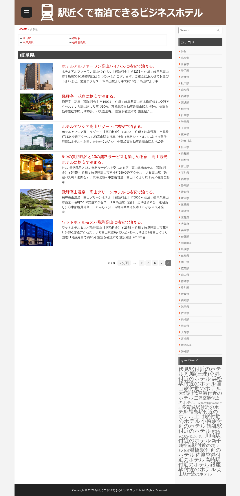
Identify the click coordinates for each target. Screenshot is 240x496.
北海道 (185, 57)
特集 (183, 51)
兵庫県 (185, 230)
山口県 (185, 274)
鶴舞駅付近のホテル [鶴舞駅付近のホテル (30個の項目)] (200, 428)
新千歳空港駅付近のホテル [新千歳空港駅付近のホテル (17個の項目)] (199, 445)
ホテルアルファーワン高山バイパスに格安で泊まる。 (109, 66)
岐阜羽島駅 (79, 42)
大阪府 (185, 223)
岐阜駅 (76, 38)
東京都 (185, 134)
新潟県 (185, 147)
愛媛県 (185, 294)
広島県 (185, 268)
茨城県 (185, 102)
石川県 (185, 172)
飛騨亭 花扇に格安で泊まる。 (89, 96)
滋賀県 (185, 211)
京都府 (185, 217)
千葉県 (185, 128)
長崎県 (185, 319)
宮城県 (185, 77)
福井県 (185, 179)
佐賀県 (185, 313)
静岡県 (185, 185)
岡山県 (185, 262)
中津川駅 (28, 42)
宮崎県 (185, 338)
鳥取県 (185, 249)
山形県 (185, 89)
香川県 (185, 287)
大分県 (185, 332)
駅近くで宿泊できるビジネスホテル (118, 490)
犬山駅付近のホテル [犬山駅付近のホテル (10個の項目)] (199, 471)
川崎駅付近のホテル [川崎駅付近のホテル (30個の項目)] (199, 438)
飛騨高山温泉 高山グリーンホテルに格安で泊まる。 (109, 192)
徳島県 (185, 281)
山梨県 (185, 160)
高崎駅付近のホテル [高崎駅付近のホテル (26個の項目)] (199, 462)
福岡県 (185, 306)
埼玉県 (185, 121)
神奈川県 (186, 140)
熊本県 (185, 325)
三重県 (185, 204)
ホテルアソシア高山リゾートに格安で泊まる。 (103, 126)
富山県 (185, 166)
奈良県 (185, 236)
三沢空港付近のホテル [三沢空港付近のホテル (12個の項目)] (198, 400)
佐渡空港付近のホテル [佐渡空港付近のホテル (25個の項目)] (199, 457)
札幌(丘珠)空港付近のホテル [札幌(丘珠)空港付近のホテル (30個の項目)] (199, 376)
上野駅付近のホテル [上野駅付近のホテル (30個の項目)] (199, 418)
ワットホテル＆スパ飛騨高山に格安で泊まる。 (103, 222)
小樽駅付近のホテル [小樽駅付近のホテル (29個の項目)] (200, 423)
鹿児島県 (186, 345)
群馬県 (185, 115)
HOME (23, 29)
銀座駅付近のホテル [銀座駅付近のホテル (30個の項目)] (199, 466)
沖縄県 (185, 351)
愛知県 (185, 191)
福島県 (185, 96)
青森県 (185, 64)
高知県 (185, 300)
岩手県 (185, 70)
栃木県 (185, 108)
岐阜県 (185, 198)
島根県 (185, 255)
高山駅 (27, 38)
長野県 (185, 153)
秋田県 (185, 83)
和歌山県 (186, 242)
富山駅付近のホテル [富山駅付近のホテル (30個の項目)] (200, 385)
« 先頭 (124, 263)
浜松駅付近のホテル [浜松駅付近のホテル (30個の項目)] (200, 381)
